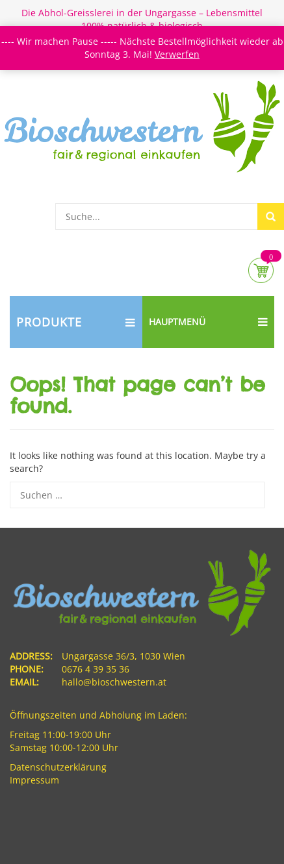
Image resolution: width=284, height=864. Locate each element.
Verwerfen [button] (177, 54)
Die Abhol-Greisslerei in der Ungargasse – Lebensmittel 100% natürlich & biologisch (142, 19)
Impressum (34, 780)
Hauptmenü (208, 322)
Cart (261, 270)
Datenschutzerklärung (58, 767)
